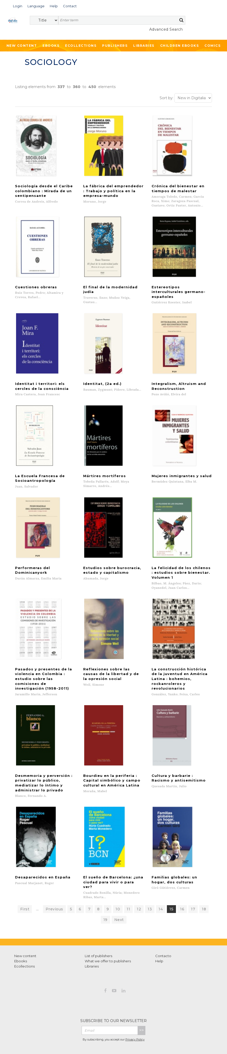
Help (159, 936)
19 (105, 895)
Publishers (114, 46)
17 (193, 884)
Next (119, 895)
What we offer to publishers (108, 936)
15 (171, 884)
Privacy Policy (135, 1015)
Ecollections (80, 46)
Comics (212, 46)
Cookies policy (142, 1038)
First (25, 884)
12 (139, 884)
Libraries (143, 46)
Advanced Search (166, 29)
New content (25, 931)
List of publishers (98, 931)
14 (161, 884)
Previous (54, 884)
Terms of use (84, 1038)
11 (128, 884)
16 (182, 884)
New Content (21, 46)
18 (204, 884)
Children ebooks (179, 46)
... (37, 884)
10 (118, 884)
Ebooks (50, 46)
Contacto (163, 931)
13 (150, 884)
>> (141, 1005)
